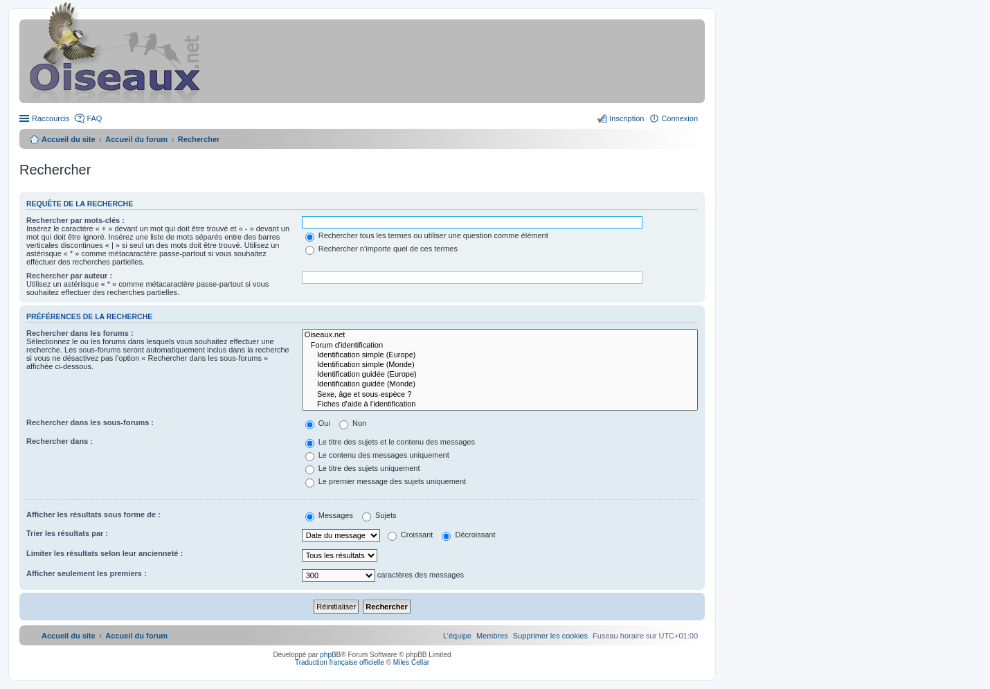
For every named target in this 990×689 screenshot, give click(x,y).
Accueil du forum (136, 139)
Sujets (379, 515)
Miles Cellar (411, 662)
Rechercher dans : (59, 441)
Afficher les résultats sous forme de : (93, 514)
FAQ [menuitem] (94, 118)
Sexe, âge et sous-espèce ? (499, 395)
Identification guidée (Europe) (499, 374)
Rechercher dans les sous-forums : (90, 422)
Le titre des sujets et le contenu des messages (390, 442)
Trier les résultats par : (67, 533)
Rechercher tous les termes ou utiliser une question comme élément (426, 235)
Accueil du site (69, 139)
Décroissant (468, 534)
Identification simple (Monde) (499, 365)
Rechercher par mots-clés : (75, 220)
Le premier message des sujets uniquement (385, 481)
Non (352, 423)
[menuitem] (550, 636)
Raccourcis (50, 118)
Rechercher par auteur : (69, 275)
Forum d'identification (499, 345)
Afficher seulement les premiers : (86, 573)
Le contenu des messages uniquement (377, 455)
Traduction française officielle (339, 662)
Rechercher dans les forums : (80, 333)
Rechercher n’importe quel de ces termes (381, 248)
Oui (317, 423)
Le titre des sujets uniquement (362, 468)
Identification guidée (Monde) (499, 384)
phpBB (330, 655)
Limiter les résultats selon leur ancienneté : (104, 553)
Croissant (410, 534)
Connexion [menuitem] (679, 118)
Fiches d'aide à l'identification (499, 404)
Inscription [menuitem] (626, 118)
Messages (329, 515)
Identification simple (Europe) (499, 355)
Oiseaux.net (499, 335)
